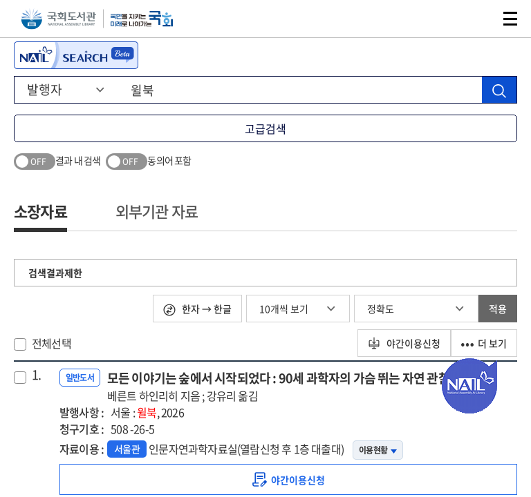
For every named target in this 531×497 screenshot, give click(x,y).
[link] (288, 479)
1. (36, 375)
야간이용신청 (404, 343)
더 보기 (484, 343)
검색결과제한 (55, 273)
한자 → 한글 (197, 309)
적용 (498, 308)
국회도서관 (58, 19)
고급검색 (265, 128)
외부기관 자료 (156, 210)
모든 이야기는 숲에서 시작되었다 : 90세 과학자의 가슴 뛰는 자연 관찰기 (283, 386)
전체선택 (51, 343)
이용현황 (378, 450)
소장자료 (40, 210)
